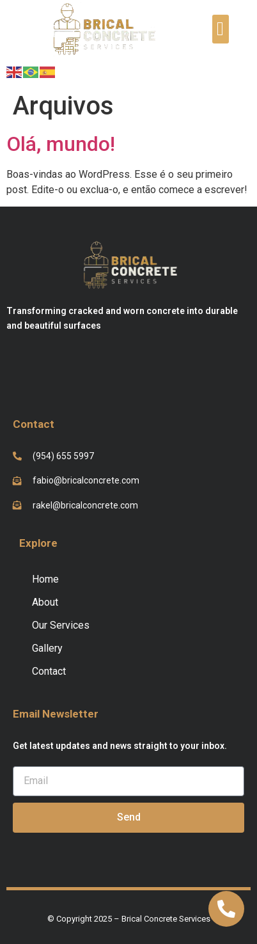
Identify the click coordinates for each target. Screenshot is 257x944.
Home (45, 579)
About (45, 602)
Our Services (61, 625)
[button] (220, 29)
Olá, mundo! (60, 144)
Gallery (47, 648)
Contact (49, 671)
